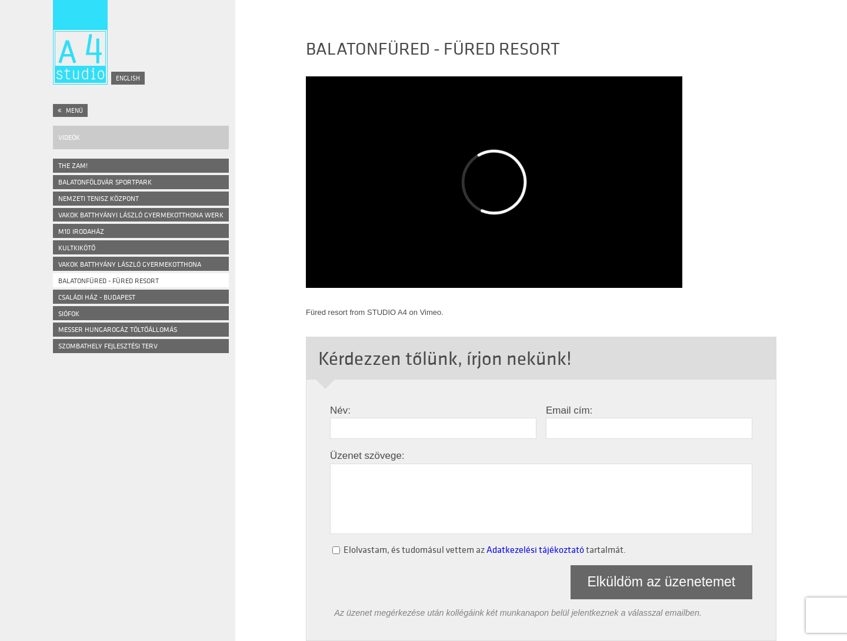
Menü (70, 110)
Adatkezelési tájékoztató (535, 549)
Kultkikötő (76, 247)
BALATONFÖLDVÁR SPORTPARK (105, 181)
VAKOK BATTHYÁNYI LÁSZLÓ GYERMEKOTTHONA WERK (141, 214)
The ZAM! (73, 165)
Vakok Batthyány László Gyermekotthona (129, 264)
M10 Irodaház (81, 231)
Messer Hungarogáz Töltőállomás (117, 329)
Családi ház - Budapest (96, 297)
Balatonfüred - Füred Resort (108, 280)
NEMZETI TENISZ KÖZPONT (98, 198)
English (128, 78)
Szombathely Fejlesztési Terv (108, 345)
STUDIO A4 (387, 312)
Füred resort (327, 312)
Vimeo (431, 312)
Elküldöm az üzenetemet (661, 581)
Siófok (68, 313)
